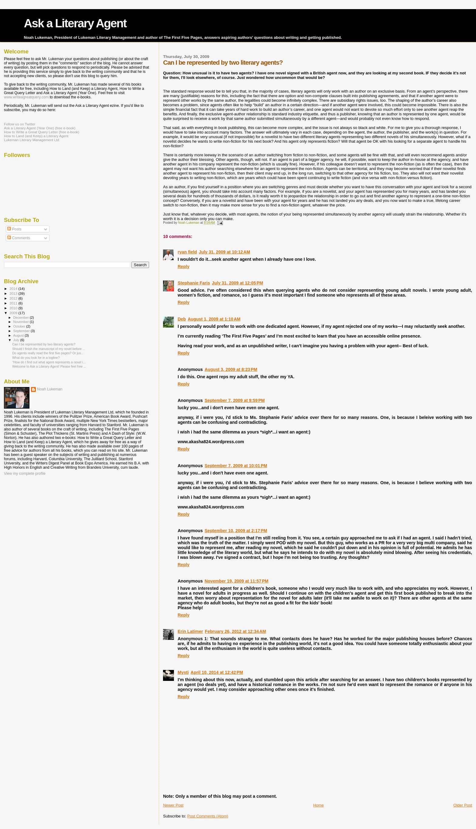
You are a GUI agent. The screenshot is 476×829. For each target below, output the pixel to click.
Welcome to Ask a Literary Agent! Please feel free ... (49, 366)
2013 (13, 293)
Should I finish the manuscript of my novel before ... (48, 349)
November (21, 322)
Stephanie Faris (194, 282)
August (19, 335)
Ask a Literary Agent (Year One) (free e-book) (39, 128)
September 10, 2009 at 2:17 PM (236, 530)
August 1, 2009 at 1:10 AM (214, 319)
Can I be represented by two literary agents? (43, 344)
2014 (13, 288)
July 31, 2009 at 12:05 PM (237, 282)
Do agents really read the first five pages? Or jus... (47, 353)
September (22, 331)
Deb (182, 319)
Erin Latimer (190, 631)
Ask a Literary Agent (75, 23)
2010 (13, 308)
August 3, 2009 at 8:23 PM (231, 369)
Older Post (463, 805)
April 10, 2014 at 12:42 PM (217, 672)
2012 (13, 298)
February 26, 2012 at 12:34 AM (235, 631)
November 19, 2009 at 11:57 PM (236, 581)
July (16, 340)
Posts (14, 229)
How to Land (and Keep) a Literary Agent (36, 136)
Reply (183, 266)
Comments (18, 238)
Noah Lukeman (50, 389)
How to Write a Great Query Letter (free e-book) (41, 132)
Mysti (183, 672)
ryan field (187, 252)
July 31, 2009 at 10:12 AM (224, 252)
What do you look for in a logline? (35, 357)
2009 (13, 313)
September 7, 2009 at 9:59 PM (235, 400)
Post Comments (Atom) (207, 816)
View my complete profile (25, 473)
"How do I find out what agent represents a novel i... (49, 362)
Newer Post (173, 805)
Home (318, 805)
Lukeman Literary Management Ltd (31, 140)
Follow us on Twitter (19, 124)
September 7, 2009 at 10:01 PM (236, 465)
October (19, 326)
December (21, 317)
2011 (13, 303)
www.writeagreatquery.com (26, 97)
